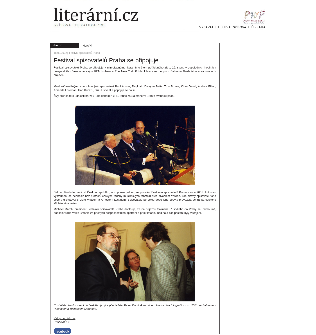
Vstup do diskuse (64, 318)
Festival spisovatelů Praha (84, 52)
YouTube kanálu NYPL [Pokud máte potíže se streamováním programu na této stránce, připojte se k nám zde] (103, 95)
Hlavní (87, 45)
